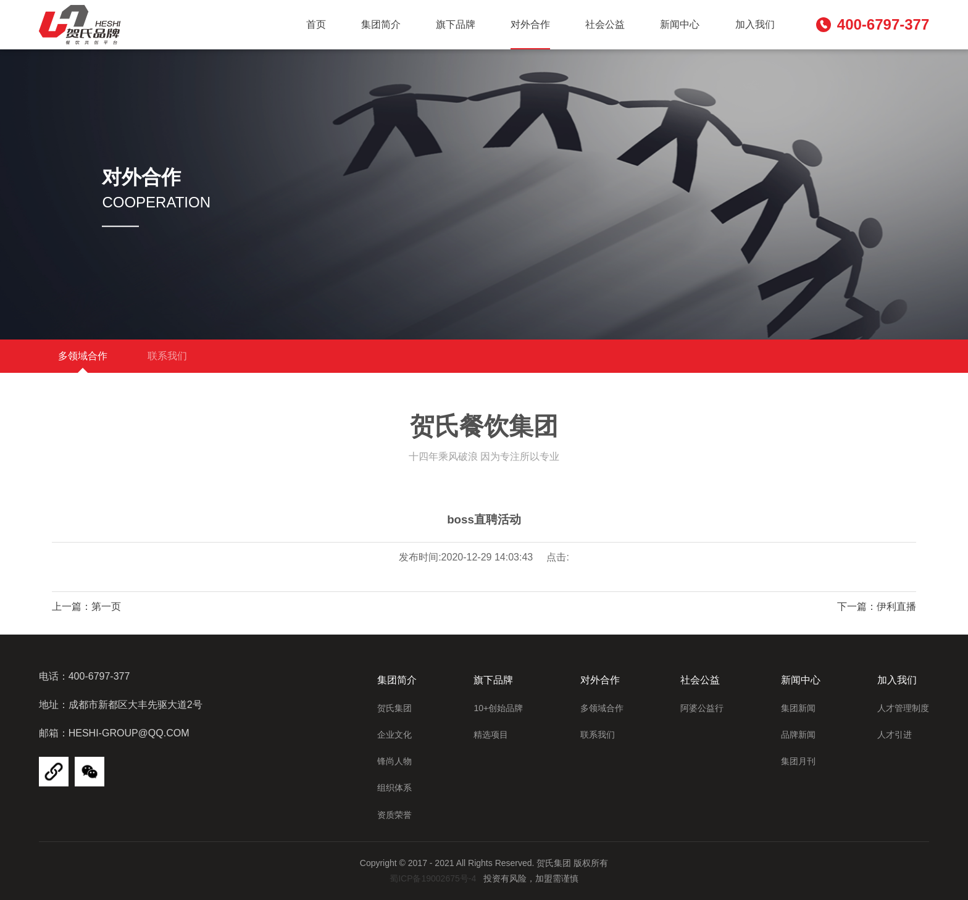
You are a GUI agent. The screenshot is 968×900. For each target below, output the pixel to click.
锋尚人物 (394, 761)
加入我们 (755, 24)
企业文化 (394, 735)
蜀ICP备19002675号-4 (433, 878)
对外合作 (530, 24)
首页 (316, 24)
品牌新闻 (798, 735)
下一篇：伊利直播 (876, 606)
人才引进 (894, 735)
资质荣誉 (394, 815)
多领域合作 (82, 356)
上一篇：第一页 (86, 606)
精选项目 (491, 735)
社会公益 (605, 24)
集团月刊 (798, 761)
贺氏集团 (394, 708)
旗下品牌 (455, 24)
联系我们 (168, 356)
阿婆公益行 (702, 708)
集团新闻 (798, 708)
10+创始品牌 (498, 708)
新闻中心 (679, 24)
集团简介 (381, 24)
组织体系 (394, 788)
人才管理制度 (903, 708)
